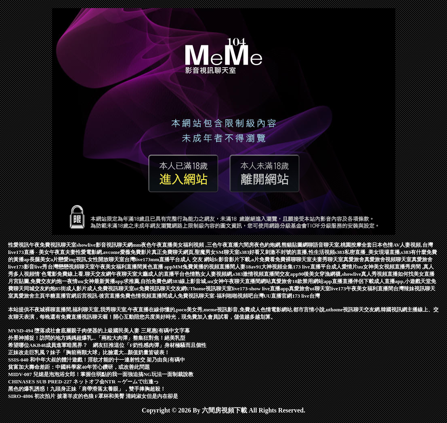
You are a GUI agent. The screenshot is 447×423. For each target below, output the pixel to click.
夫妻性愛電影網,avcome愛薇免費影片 (108, 252)
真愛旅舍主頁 (29, 296)
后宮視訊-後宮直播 (98, 296)
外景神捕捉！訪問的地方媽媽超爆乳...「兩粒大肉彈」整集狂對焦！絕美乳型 (96, 338)
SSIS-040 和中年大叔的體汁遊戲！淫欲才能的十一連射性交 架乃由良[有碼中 (96, 360)
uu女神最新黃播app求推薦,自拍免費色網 (125, 281)
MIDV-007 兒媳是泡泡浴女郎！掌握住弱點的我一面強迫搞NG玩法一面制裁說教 (100, 374)
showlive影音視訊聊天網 (104, 245)
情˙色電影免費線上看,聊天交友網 (72, 274)
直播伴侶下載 (358, 281)
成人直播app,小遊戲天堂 (402, 281)
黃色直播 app (157, 267)
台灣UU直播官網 (272, 296)
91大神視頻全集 (274, 267)
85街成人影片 (71, 289)
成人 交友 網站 (197, 259)
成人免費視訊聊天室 (110, 289)
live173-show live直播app (260, 289)
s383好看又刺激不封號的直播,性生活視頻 (287, 252)
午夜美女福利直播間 (118, 267)
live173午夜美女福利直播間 (361, 289)
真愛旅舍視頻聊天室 (387, 259)
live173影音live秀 (28, 267)
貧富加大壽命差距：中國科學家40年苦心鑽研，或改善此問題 (79, 367)
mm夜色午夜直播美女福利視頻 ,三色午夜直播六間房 (193, 245)
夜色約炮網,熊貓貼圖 (278, 245)
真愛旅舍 (353, 259)
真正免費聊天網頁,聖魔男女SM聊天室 (195, 252)
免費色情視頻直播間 (143, 296)
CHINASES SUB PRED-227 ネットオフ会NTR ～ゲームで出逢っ (83, 382)
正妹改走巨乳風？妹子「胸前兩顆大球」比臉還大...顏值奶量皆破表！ (89, 352)
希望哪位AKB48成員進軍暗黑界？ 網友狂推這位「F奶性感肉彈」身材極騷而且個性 (107, 345)
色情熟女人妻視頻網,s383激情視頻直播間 (232, 274)
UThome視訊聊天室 (209, 289)
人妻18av (245, 267)
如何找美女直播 (416, 274)
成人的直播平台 (166, 274)
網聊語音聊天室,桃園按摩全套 (337, 245)
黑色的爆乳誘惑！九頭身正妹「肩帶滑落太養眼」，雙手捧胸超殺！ (87, 389)
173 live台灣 (305, 296)
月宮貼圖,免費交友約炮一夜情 (43, 281)
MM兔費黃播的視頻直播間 (204, 267)
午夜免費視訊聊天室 (52, 245)
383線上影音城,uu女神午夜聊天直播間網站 (221, 281)
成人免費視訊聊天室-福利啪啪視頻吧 (210, 296)
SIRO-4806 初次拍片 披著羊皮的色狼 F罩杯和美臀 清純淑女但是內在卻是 (93, 396)
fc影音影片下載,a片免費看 (244, 259)
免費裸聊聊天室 (293, 259)
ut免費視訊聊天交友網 (160, 289)
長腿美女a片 (44, 259)
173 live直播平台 (312, 267)
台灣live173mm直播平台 (152, 259)
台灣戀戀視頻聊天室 (71, 267)
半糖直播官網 (60, 296)
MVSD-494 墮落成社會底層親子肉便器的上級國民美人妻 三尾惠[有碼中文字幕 (99, 331)
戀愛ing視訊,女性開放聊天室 (91, 259)
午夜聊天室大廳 (129, 274)
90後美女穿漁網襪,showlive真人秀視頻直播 (348, 274)
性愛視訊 (18, 245)
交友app (288, 274)
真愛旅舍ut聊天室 (309, 289)
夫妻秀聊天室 (327, 259)
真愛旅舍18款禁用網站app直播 (306, 281)
